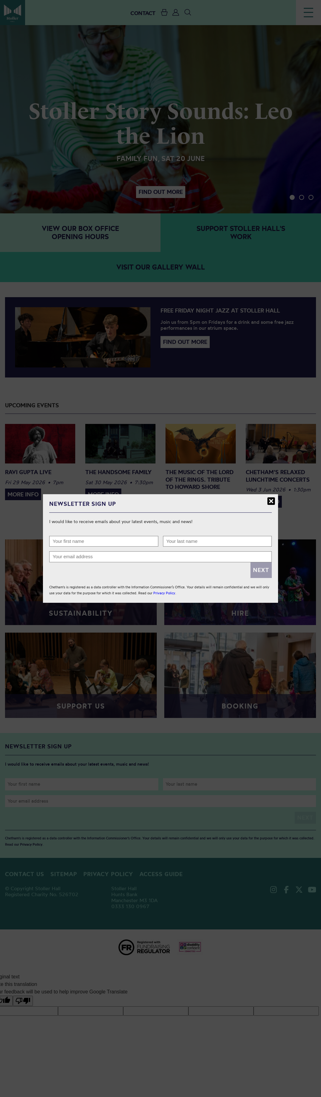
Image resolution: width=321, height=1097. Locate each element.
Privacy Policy (164, 593)
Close (271, 501)
